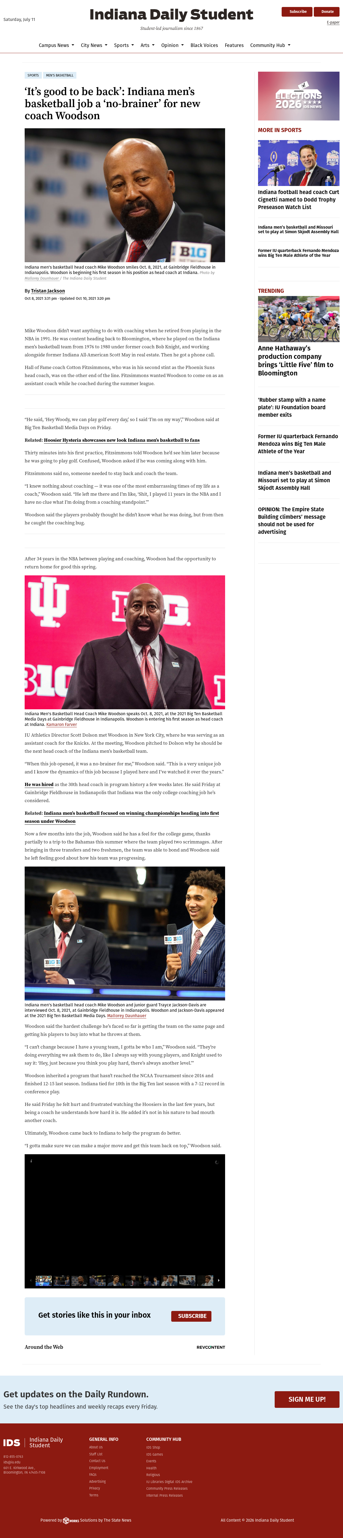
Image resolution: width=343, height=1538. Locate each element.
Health (151, 1468)
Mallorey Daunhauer (42, 278)
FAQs (92, 1475)
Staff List (95, 1454)
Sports (291, 130)
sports (33, 75)
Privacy (94, 1488)
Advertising (97, 1482)
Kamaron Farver (61, 724)
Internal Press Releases (164, 1495)
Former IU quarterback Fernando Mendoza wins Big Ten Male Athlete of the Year (298, 253)
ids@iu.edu (11, 1462)
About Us (96, 1447)
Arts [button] (146, 45)
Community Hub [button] (268, 45)
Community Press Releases (167, 1488)
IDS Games (154, 1454)
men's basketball (59, 75)
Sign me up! (307, 1399)
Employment (98, 1468)
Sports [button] (122, 45)
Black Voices (204, 45)
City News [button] (92, 45)
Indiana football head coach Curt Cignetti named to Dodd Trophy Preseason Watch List (298, 199)
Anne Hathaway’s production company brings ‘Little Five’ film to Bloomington (296, 360)
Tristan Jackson (48, 291)
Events (151, 1461)
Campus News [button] (54, 45)
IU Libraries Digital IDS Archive (169, 1482)
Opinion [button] (170, 45)
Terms (93, 1495)
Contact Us (97, 1461)
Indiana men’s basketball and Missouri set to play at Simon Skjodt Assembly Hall (298, 230)
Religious (153, 1475)
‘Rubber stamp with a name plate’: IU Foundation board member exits (292, 407)
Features (234, 45)
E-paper (333, 22)
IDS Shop (153, 1447)
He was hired (39, 784)
